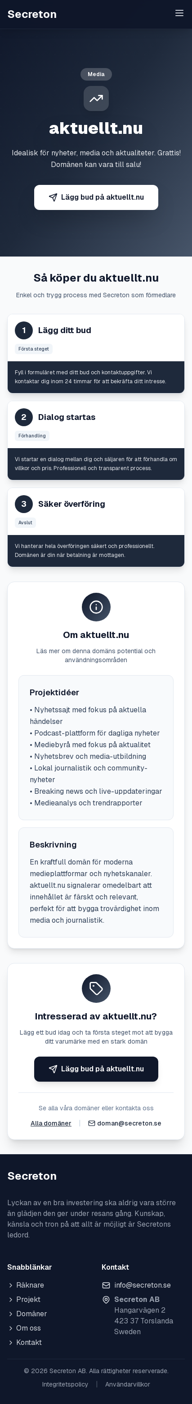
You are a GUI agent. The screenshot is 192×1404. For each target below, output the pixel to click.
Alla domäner (51, 1123)
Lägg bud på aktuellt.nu (96, 197)
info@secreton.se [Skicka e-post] (142, 1285)
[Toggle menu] (179, 13)
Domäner (27, 1313)
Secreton (32, 14)
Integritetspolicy (65, 1384)
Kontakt (24, 1342)
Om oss (24, 1328)
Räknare (25, 1285)
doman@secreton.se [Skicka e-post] (129, 1123)
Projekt (23, 1299)
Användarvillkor (127, 1384)
